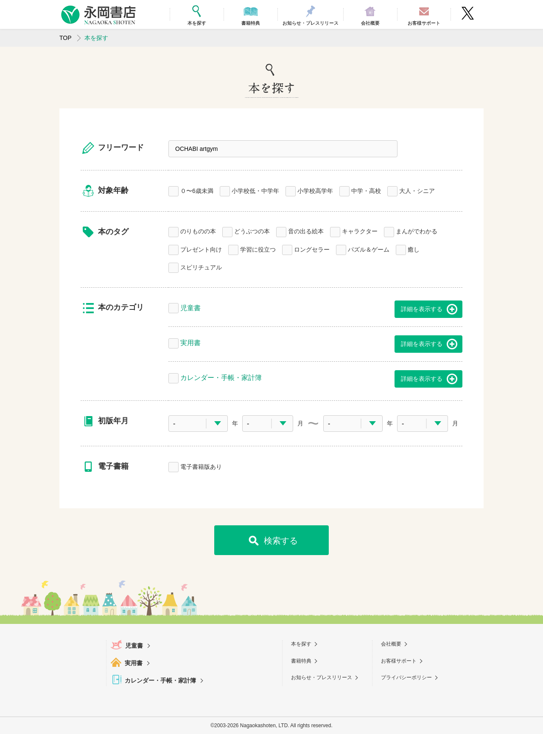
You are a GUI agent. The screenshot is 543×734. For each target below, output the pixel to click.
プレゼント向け (201, 249)
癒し (414, 249)
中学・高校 (366, 190)
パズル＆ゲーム (368, 249)
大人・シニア (417, 190)
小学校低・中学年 (255, 190)
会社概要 (391, 644)
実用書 (190, 341)
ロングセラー (312, 249)
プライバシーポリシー (406, 677)
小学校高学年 (315, 190)
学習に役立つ (258, 249)
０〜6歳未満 (196, 190)
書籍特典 (301, 661)
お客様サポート (399, 661)
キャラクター (360, 231)
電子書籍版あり (201, 466)
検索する (281, 540)
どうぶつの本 (252, 231)
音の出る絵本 (306, 231)
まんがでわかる (416, 231)
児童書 (190, 307)
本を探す (301, 644)
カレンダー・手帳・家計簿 (221, 376)
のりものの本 (198, 231)
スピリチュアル (201, 267)
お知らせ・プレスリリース (321, 677)
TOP (65, 37)
